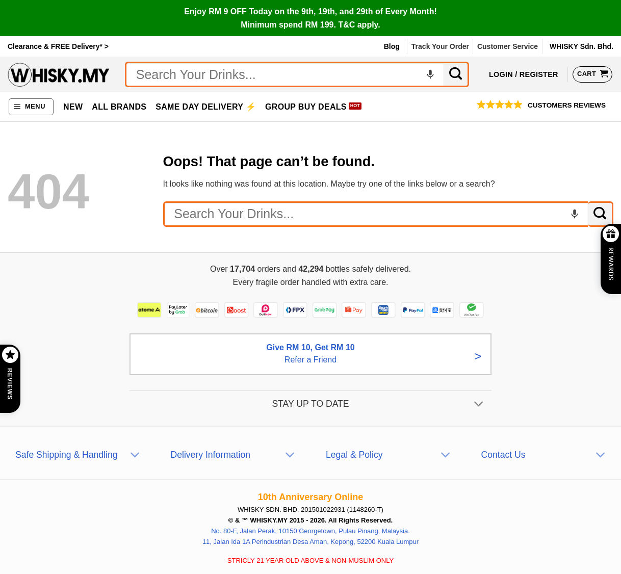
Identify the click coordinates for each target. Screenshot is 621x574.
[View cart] (592, 74)
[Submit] (456, 74)
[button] (31, 106)
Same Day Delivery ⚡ (206, 106)
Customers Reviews (567, 105)
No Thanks (274, 67)
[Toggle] (479, 405)
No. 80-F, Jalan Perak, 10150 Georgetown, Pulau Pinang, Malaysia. (310, 531)
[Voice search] (430, 74)
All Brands (119, 106)
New (73, 106)
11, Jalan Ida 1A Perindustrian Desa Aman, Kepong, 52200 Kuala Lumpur (310, 541)
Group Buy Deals (306, 106)
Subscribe (347, 67)
